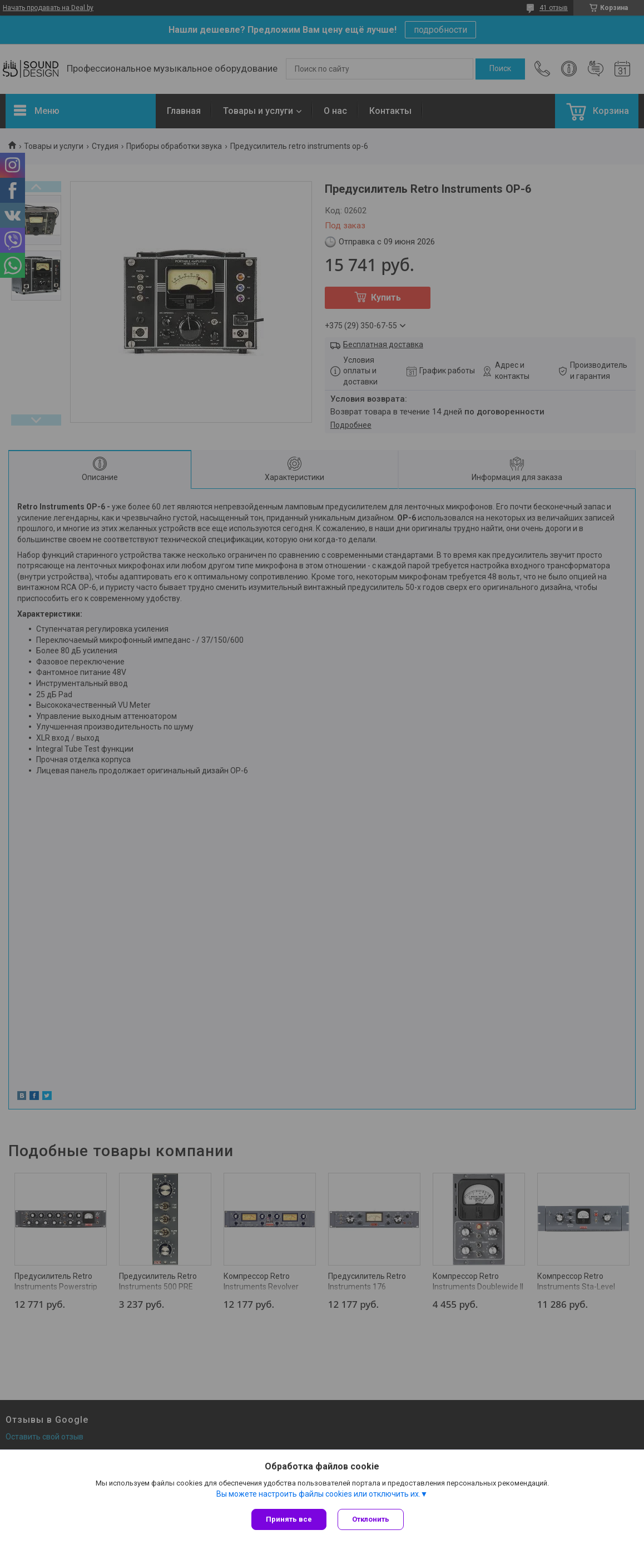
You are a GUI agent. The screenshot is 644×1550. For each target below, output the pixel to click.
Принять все (289, 1519)
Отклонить (370, 1519)
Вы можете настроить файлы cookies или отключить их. (318, 1493)
